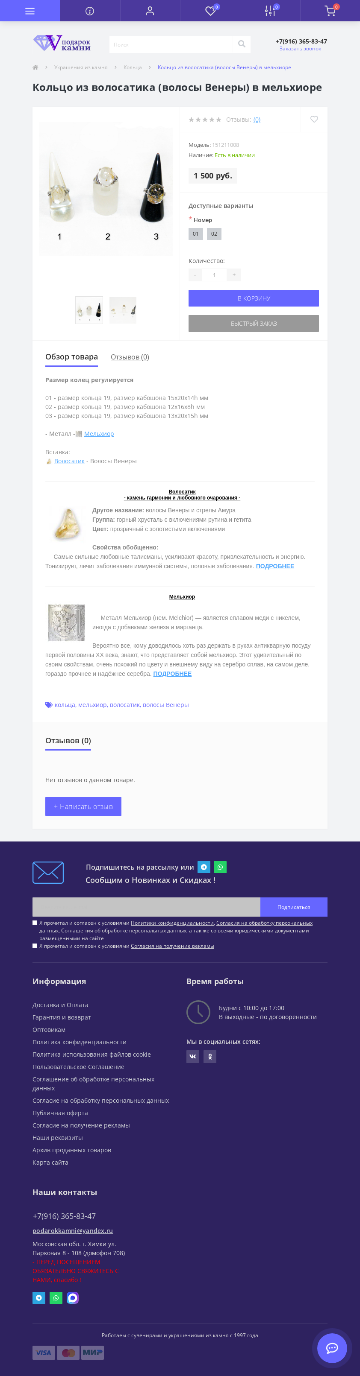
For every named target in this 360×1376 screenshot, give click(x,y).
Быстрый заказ (254, 323)
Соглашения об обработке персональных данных (123, 930)
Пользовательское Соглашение (78, 1067)
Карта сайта (50, 1162)
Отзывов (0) (130, 357)
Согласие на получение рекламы (81, 1125)
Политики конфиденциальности (172, 922)
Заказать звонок (300, 48)
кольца (65, 705)
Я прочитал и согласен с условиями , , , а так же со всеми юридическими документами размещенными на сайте (176, 930)
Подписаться (293, 907)
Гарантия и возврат (61, 1017)
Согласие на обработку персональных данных (100, 1100)
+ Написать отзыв (83, 806)
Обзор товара (71, 356)
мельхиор (92, 705)
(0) (257, 119)
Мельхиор (99, 433)
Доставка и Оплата (60, 1005)
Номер (200, 219)
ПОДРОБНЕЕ (275, 566)
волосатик (125, 705)
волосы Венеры (166, 705)
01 (196, 233)
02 (214, 233)
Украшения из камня (81, 67)
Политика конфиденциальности (79, 1042)
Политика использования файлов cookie (91, 1054)
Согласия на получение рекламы (172, 945)
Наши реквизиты (57, 1138)
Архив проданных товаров (71, 1150)
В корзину (254, 298)
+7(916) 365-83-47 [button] (64, 1216)
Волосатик (69, 461)
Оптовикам (48, 1029)
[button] (150, 10)
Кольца (133, 67)
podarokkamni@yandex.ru (72, 1231)
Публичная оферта (60, 1113)
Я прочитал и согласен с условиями (126, 945)
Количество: (207, 261)
